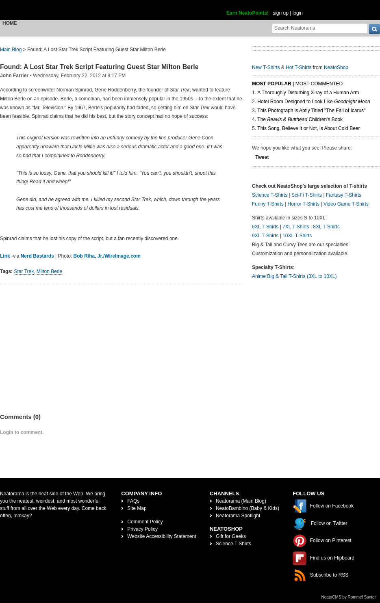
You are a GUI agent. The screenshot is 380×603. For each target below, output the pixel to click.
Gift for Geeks (231, 536)
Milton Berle (49, 271)
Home (9, 23)
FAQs (133, 501)
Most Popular (271, 84)
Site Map (136, 508)
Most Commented (319, 84)
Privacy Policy (142, 529)
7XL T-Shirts (295, 227)
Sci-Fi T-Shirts (306, 195)
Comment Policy (145, 522)
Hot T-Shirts (298, 67)
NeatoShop (336, 67)
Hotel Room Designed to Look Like (313, 101)
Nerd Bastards (37, 256)
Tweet (262, 157)
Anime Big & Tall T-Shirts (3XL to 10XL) (294, 276)
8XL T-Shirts (326, 227)
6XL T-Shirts (265, 227)
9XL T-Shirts (265, 236)
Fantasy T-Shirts (343, 195)
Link (5, 256)
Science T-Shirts (269, 195)
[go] (374, 29)
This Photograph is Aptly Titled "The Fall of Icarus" (311, 110)
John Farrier (14, 75)
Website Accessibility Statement (161, 536)
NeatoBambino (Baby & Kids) (247, 508)
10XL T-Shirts (297, 236)
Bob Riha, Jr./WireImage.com (107, 256)
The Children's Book (300, 119)
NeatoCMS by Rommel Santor (348, 597)
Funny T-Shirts (268, 204)
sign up (281, 13)
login (298, 13)
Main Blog (11, 49)
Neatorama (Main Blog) (241, 501)
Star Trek (24, 271)
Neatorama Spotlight (238, 515)
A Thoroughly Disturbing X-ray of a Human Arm (308, 92)
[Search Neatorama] (319, 28)
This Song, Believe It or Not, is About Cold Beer (308, 128)
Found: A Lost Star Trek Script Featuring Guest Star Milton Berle (99, 66)
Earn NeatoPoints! (247, 13)
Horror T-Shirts (303, 204)
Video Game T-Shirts (346, 204)
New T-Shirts (266, 67)
